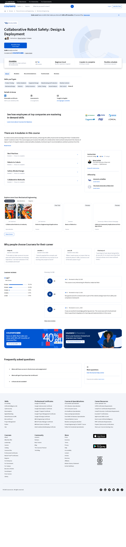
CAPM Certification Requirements (103, 408)
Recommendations (30, 74)
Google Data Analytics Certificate (43, 410)
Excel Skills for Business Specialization (75, 418)
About (7, 74)
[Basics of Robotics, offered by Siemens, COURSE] (78, 224)
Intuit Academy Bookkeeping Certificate (45, 428)
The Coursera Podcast (40, 449)
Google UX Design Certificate (42, 418)
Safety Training (42, 86)
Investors (67, 441)
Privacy (67, 447)
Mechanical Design (10, 86)
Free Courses (8, 475)
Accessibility (68, 452)
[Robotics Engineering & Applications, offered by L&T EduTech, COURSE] (48, 224)
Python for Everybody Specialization (74, 428)
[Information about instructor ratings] (97, 156)
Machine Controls (64, 83)
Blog (36, 447)
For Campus (8, 468)
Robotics (20, 86)
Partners (37, 441)
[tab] (9, 201)
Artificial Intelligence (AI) (11, 408)
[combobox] (49, 6)
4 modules (13, 61)
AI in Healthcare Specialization (72, 413)
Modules (16, 74)
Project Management (10, 423)
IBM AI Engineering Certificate (42, 421)
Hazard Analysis (53, 86)
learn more (101, 381)
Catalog (7, 449)
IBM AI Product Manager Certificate (44, 423)
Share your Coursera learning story (104, 428)
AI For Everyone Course (71, 410)
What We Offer (8, 441)
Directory (67, 460)
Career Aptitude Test (100, 405)
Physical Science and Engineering (25, 11)
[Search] (72, 6)
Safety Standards (21, 83)
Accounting (7, 405)
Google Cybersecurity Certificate (43, 408)
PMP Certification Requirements (103, 423)
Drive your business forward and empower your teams (78, 338)
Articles (67, 457)
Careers (7, 447)
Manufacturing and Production (49, 83)
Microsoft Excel (8, 421)
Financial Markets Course (71, 421)
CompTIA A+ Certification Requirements (105, 410)
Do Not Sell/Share (69, 468)
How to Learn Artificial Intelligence (104, 421)
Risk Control (63, 86)
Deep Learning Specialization (72, 415)
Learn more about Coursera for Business (19, 122)
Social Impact (8, 473)
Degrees (7, 460)
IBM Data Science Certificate (42, 426)
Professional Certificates (11, 454)
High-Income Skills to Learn (102, 418)
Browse (11, 11)
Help (66, 449)
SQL (6, 428)
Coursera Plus (8, 452)
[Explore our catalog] (20, 6)
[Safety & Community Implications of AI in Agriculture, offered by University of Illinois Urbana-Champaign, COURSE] (107, 225)
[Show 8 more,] (9, 234)
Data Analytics (8, 413)
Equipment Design (33, 83)
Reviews (56, 74)
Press (66, 439)
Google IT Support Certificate (42, 413)
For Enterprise (8, 462)
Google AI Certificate (40, 405)
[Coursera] (9, 6)
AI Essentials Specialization (72, 405)
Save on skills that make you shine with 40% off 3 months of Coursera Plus (17, 339)
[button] (27, 6)
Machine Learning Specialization (73, 423)
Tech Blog (37, 452)
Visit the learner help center (95, 374)
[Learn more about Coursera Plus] (28, 53)
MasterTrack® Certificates (11, 457)
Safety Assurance (30, 86)
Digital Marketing (9, 415)
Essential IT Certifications (101, 415)
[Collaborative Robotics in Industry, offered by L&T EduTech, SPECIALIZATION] (18, 224)
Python (6, 426)
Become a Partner (9, 470)
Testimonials (45, 74)
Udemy (6, 478)
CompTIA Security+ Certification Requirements (107, 413)
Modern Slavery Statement (72, 465)
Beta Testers (38, 444)
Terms (66, 444)
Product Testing (9, 83)
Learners (37, 439)
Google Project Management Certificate (45, 415)
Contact (67, 454)
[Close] (118, 15)
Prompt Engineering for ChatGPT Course (75, 426)
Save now (87, 15)
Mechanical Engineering (43, 11)
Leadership (7, 444)
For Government (9, 465)
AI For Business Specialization (72, 408)
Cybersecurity (8, 410)
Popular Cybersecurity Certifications (104, 426)
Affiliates (67, 462)
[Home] (5, 11)
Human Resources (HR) (10, 418)
